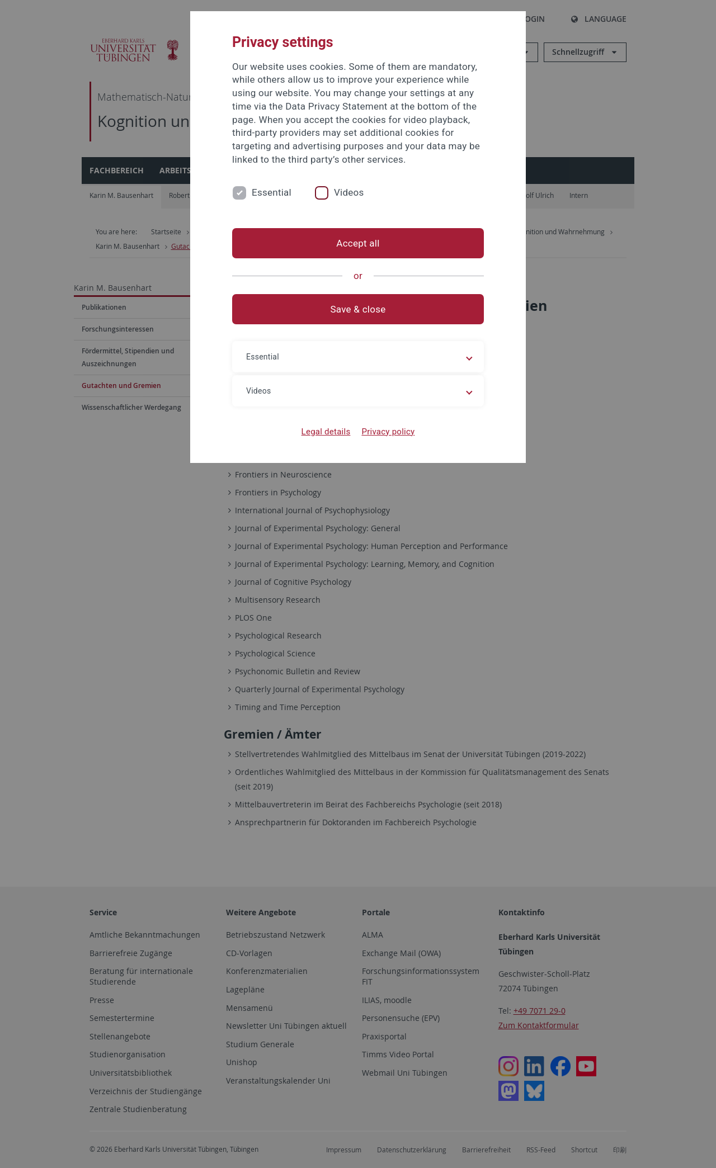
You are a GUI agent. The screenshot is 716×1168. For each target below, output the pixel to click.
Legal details (326, 432)
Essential (271, 192)
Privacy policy (387, 432)
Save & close (358, 309)
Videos (349, 192)
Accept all (357, 243)
